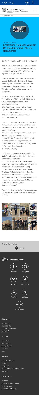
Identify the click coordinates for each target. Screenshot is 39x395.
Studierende (6, 323)
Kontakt (19, 248)
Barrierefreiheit (7, 346)
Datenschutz (6, 343)
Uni (2, 2)
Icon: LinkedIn (25, 292)
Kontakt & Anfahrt (8, 360)
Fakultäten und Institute (10, 383)
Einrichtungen (7, 386)
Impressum (6, 340)
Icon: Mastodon (25, 279)
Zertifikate (5, 348)
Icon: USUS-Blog (19, 304)
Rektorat (5, 380)
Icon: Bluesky (13, 279)
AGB (3, 351)
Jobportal (5, 366)
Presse (4, 363)
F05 (10, 2)
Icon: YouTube (14, 292)
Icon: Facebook (13, 266)
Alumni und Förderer (9, 328)
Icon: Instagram (25, 266)
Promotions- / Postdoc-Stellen (13, 368)
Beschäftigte (6, 326)
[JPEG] (19, 216)
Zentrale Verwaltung (9, 388)
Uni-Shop (5, 371)
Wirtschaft (5, 331)
